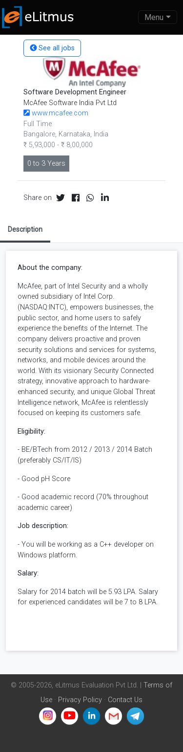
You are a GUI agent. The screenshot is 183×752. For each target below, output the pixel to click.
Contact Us (125, 700)
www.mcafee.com (55, 113)
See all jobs (52, 48)
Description (25, 229)
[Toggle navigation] (157, 17)
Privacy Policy (80, 700)
